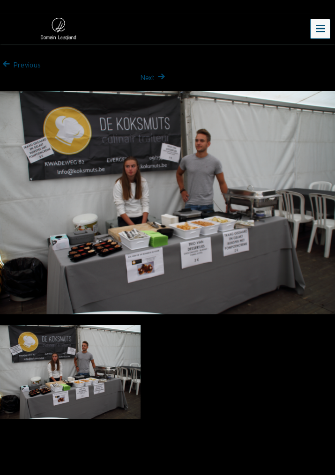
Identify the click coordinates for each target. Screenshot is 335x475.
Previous (20, 64)
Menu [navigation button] (320, 28)
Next (154, 77)
